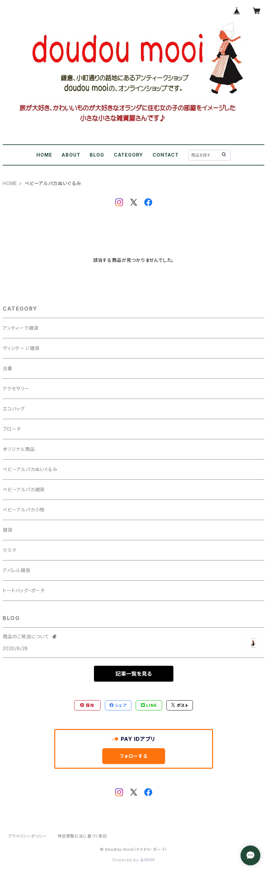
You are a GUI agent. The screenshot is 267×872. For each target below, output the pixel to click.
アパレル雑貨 (16, 570)
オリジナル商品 (19, 449)
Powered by (133, 859)
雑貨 (8, 530)
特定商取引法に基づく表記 (82, 836)
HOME (44, 155)
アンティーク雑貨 (20, 328)
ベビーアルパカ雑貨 (24, 489)
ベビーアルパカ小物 (24, 509)
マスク (9, 550)
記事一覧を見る (133, 673)
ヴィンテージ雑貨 (21, 348)
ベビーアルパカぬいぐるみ (30, 469)
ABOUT (71, 155)
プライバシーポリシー (27, 836)
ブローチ (12, 429)
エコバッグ (14, 409)
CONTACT (166, 155)
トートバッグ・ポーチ (24, 590)
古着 (8, 368)
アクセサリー (16, 388)
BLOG (97, 155)
